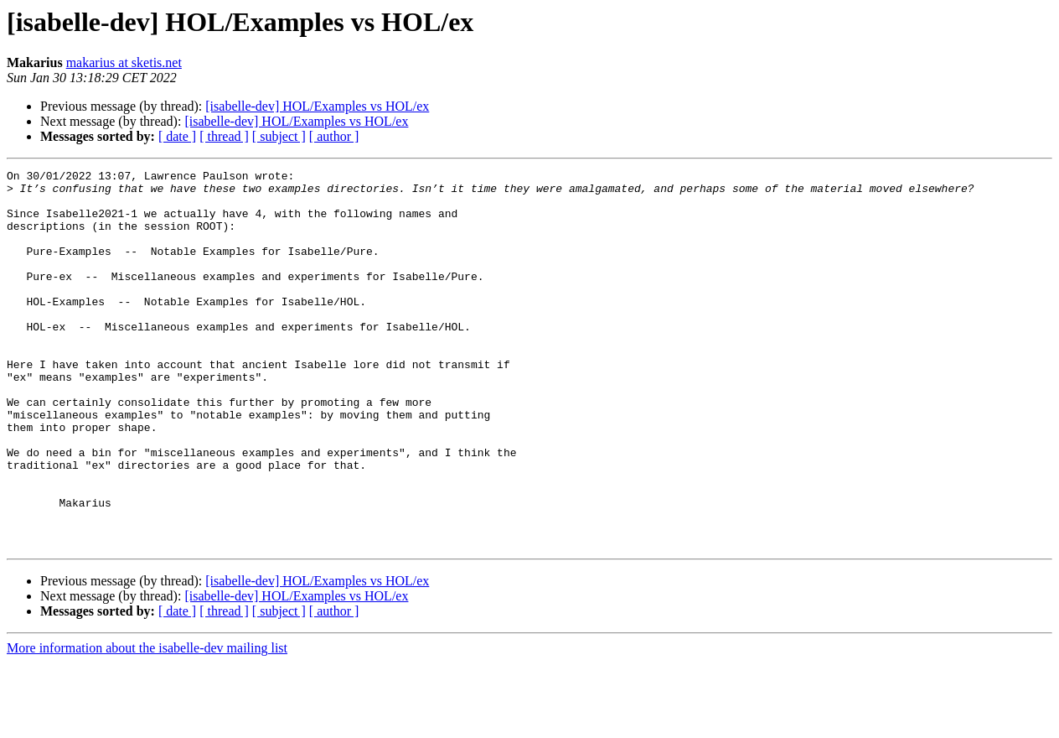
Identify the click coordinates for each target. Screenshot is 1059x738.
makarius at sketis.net (124, 62)
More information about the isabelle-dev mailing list (147, 723)
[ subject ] (279, 136)
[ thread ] (224, 136)
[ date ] (177, 136)
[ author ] (334, 136)
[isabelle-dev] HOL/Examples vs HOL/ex (317, 106)
